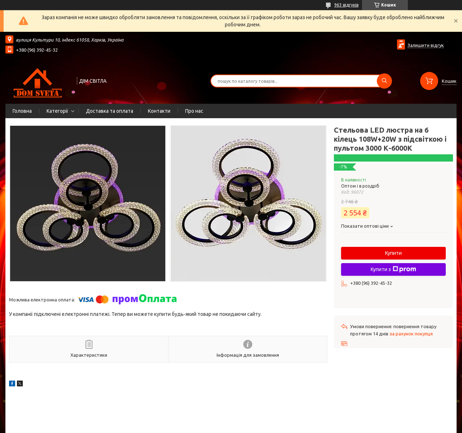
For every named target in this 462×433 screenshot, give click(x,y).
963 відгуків (346, 5)
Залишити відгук (425, 45)
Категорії (57, 110)
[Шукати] (384, 81)
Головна (22, 110)
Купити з (393, 269)
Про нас (194, 110)
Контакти (159, 110)
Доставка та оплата (109, 110)
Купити (393, 253)
